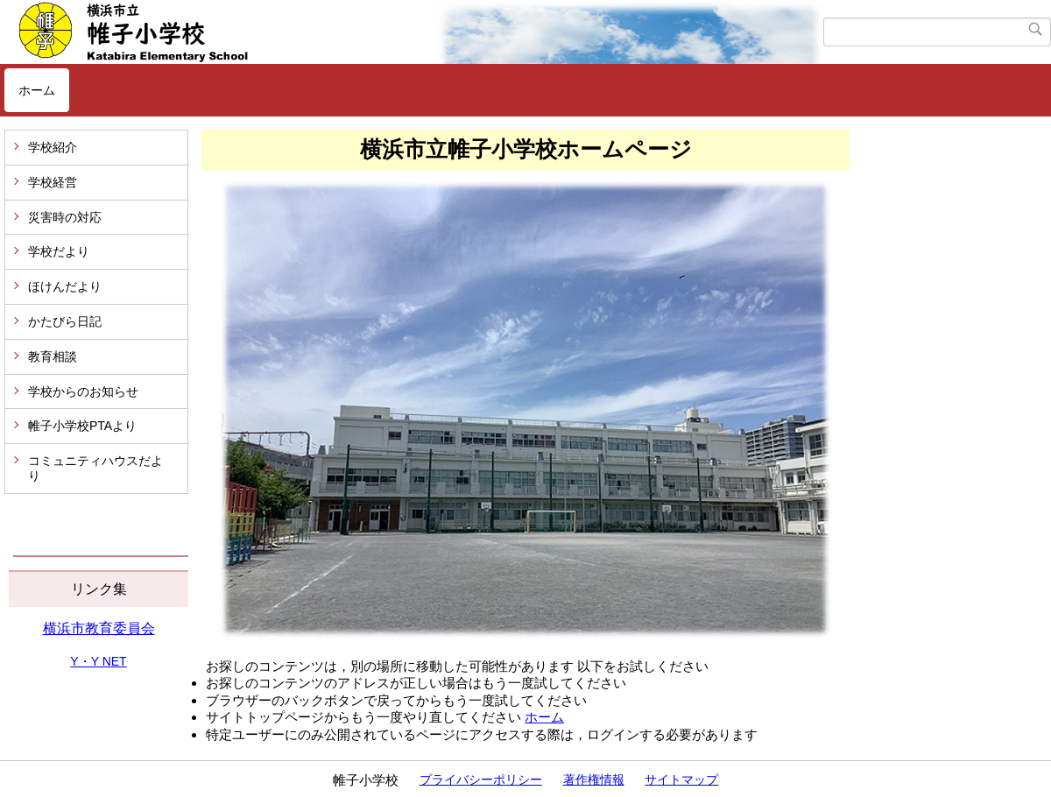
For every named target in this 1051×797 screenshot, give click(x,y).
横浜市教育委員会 (99, 628)
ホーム (36, 90)
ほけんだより (65, 286)
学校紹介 (52, 147)
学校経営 (52, 182)
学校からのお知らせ (83, 391)
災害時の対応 (65, 217)
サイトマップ (681, 779)
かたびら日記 (65, 321)
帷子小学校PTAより (82, 426)
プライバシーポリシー (481, 779)
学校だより (58, 251)
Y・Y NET (98, 661)
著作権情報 (593, 779)
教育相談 (52, 356)
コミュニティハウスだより (95, 468)
